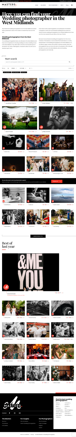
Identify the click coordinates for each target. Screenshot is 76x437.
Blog (67, 5)
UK (65, 408)
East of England (68, 410)
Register (41, 425)
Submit (40, 427)
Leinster (57, 404)
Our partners (5, 423)
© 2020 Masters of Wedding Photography (45, 434)
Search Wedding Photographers (27, 423)
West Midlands (68, 415)
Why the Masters (24, 421)
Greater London (59, 411)
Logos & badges (43, 423)
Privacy (32, 434)
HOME (36, 5)
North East (67, 411)
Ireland (57, 403)
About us (4, 421)
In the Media (5, 425)
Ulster (57, 406)
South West (58, 415)
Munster (66, 404)
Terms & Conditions (24, 434)
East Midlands (59, 410)
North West (58, 413)
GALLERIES (43, 5)
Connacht (67, 403)
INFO (62, 5)
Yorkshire (58, 417)
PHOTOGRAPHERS (53, 5)
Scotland (67, 406)
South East (67, 413)
